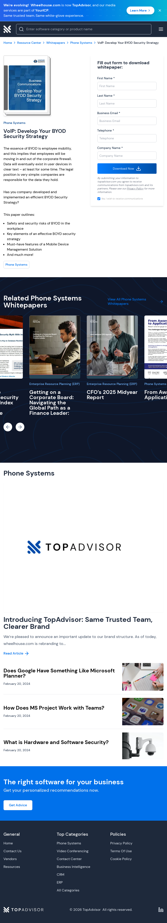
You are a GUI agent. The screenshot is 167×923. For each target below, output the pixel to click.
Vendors (10, 859)
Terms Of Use (121, 851)
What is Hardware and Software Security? (56, 742)
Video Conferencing (73, 851)
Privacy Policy (135, 188)
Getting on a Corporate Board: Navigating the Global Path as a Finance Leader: (51, 402)
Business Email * (108, 113)
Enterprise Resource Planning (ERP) (54, 384)
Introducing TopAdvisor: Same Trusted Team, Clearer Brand (77, 623)
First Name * (106, 78)
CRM (60, 874)
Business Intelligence (73, 866)
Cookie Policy (121, 859)
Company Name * (110, 148)
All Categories (68, 890)
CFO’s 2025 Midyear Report (112, 395)
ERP (60, 882)
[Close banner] (160, 10)
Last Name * (106, 96)
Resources (11, 866)
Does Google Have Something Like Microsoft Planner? (59, 673)
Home (8, 843)
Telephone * (105, 130)
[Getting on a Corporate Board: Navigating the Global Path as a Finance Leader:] (54, 347)
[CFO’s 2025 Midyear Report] (112, 347)
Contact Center (69, 859)
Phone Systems (14, 123)
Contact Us (12, 851)
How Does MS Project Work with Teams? (53, 707)
